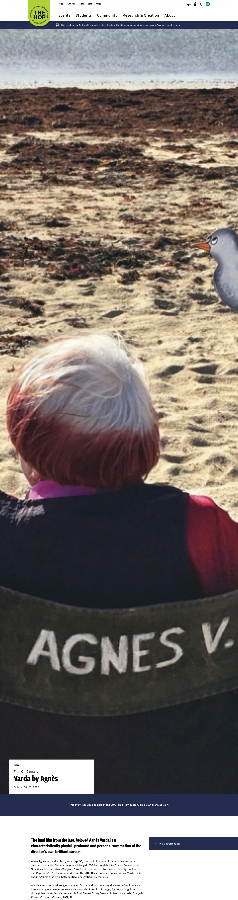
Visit (61, 3)
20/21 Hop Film (120, 804)
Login (188, 4)
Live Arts (71, 3)
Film (82, 3)
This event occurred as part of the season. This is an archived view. (119, 804)
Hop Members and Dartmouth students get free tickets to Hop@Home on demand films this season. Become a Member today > (121, 25)
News (98, 3)
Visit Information (167, 844)
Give (90, 3)
